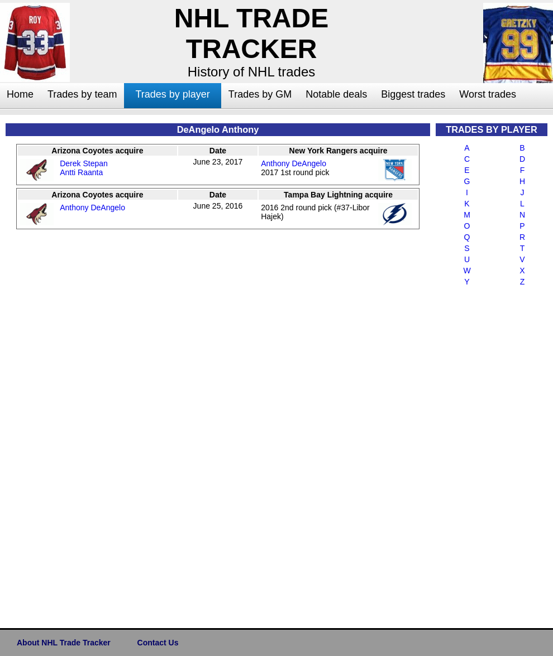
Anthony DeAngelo (293, 163)
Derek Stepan (84, 163)
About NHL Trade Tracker (64, 642)
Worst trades (487, 94)
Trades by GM (260, 94)
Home (20, 94)
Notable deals (336, 94)
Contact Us (158, 642)
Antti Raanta (81, 172)
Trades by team (82, 94)
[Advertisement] (480, 455)
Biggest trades (413, 94)
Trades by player (172, 94)
